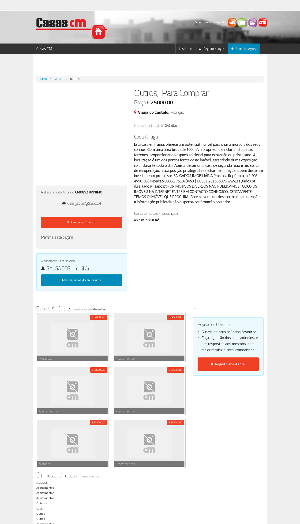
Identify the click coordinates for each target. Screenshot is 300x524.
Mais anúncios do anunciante (81, 280)
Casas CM (44, 49)
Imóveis (58, 79)
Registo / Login (211, 48)
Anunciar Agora (244, 48)
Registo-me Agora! (228, 364)
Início (43, 79)
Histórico (185, 48)
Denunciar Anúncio (81, 222)
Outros (74, 79)
